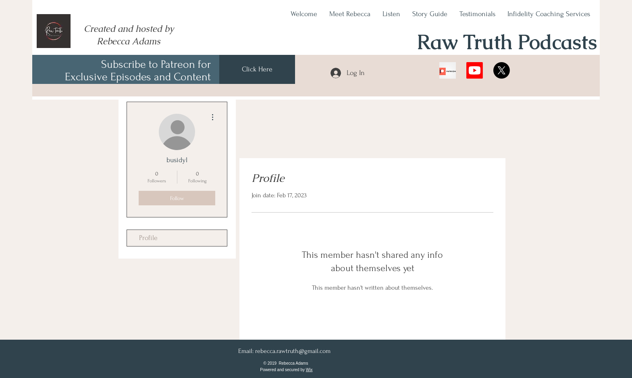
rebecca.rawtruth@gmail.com (293, 351)
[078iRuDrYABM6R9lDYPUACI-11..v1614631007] (447, 70)
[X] (501, 70)
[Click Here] (257, 69)
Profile (148, 238)
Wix (309, 370)
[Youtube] (474, 70)
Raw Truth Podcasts (507, 42)
